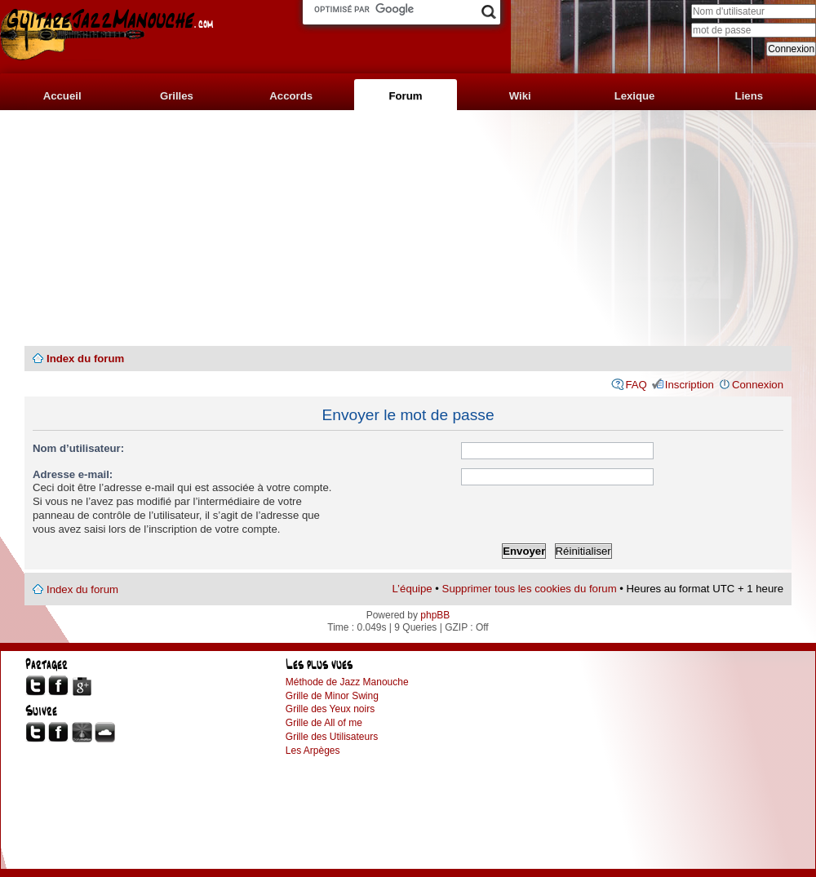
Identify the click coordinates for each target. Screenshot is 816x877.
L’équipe (412, 588)
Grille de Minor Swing (332, 696)
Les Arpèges (313, 750)
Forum (405, 96)
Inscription (689, 385)
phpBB (435, 615)
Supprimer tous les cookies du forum (529, 588)
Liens (749, 96)
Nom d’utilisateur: (78, 448)
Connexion (757, 385)
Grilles (176, 96)
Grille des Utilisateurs (332, 736)
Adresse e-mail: (73, 474)
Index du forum (85, 358)
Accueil (62, 96)
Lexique (634, 96)
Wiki (520, 96)
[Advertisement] (408, 228)
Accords (291, 96)
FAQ (635, 385)
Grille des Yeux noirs (330, 709)
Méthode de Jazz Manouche (347, 682)
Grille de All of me (324, 723)
